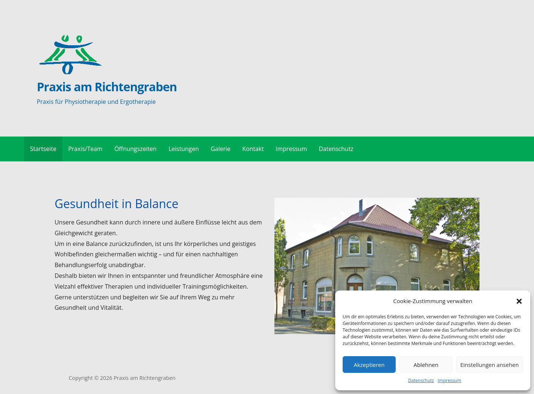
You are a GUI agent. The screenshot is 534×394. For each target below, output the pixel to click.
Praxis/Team (85, 149)
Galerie (220, 149)
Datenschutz (421, 380)
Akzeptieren (369, 364)
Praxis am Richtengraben (107, 87)
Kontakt (253, 149)
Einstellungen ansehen (489, 364)
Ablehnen (425, 364)
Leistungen (183, 149)
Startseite (43, 149)
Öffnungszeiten (135, 149)
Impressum (449, 380)
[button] (519, 301)
